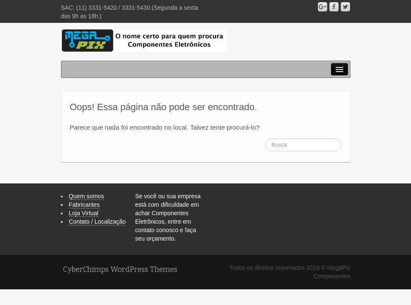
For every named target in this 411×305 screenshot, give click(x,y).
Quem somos (86, 196)
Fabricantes (84, 204)
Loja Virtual (84, 213)
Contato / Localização (97, 221)
